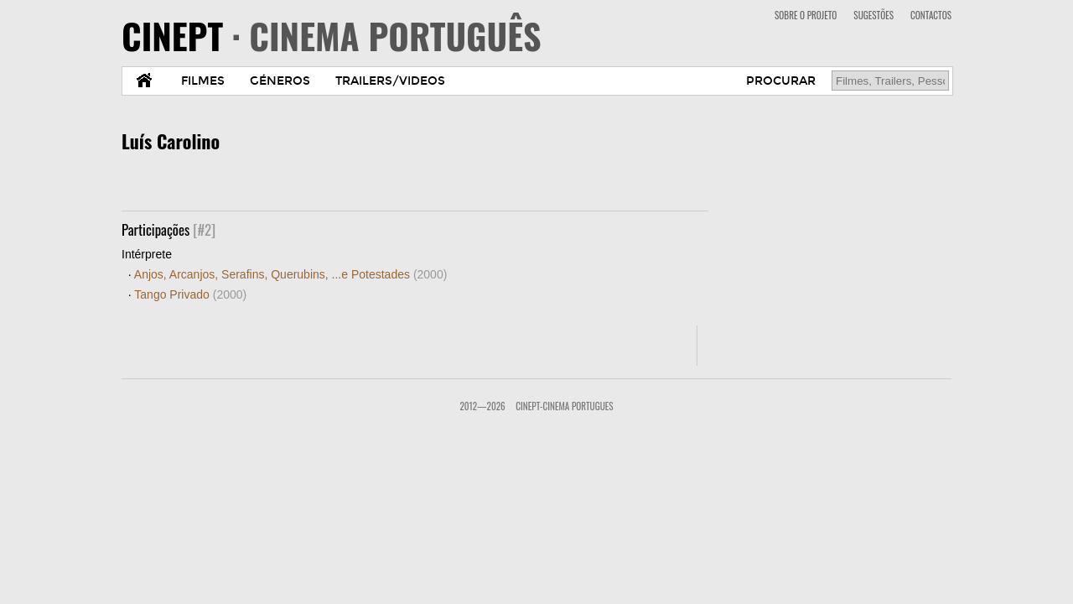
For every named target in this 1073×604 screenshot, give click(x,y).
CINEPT (332, 35)
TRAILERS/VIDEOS (390, 81)
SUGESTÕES (873, 15)
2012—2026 (482, 406)
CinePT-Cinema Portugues (564, 406)
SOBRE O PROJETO (806, 15)
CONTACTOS (930, 15)
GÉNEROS (280, 81)
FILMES (203, 81)
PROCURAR (781, 81)
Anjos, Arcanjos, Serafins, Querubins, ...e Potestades (291, 274)
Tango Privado (190, 294)
